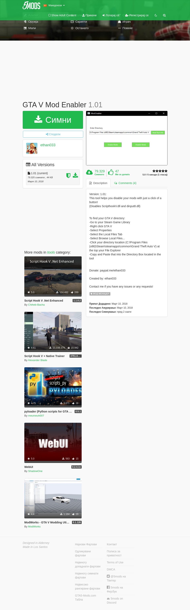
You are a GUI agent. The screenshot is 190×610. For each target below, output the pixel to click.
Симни (52, 120)
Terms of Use (115, 562)
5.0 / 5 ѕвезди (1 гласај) (155, 175)
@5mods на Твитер (116, 578)
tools (51, 252)
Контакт (112, 544)
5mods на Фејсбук (115, 589)
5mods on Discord (115, 600)
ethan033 (47, 145)
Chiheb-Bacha (36, 304)
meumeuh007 (36, 415)
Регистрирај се (137, 15)
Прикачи (89, 15)
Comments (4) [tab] (125, 183)
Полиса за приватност (114, 553)
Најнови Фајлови (86, 544)
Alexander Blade (37, 360)
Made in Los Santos (35, 547)
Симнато (99, 174)
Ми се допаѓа (122, 174)
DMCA (111, 569)
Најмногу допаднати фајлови (88, 564)
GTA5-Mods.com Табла (85, 597)
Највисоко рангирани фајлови (87, 586)
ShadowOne (35, 471)
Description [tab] (98, 183)
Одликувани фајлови (83, 553)
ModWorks (34, 526)
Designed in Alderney (36, 542)
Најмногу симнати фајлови (86, 575)
